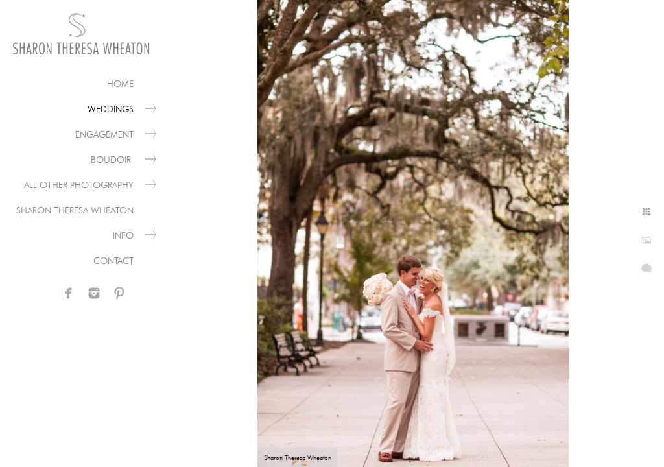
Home (120, 83)
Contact (113, 261)
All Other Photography (79, 185)
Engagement (104, 134)
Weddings (111, 109)
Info (123, 235)
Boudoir (112, 159)
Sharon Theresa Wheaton (75, 210)
